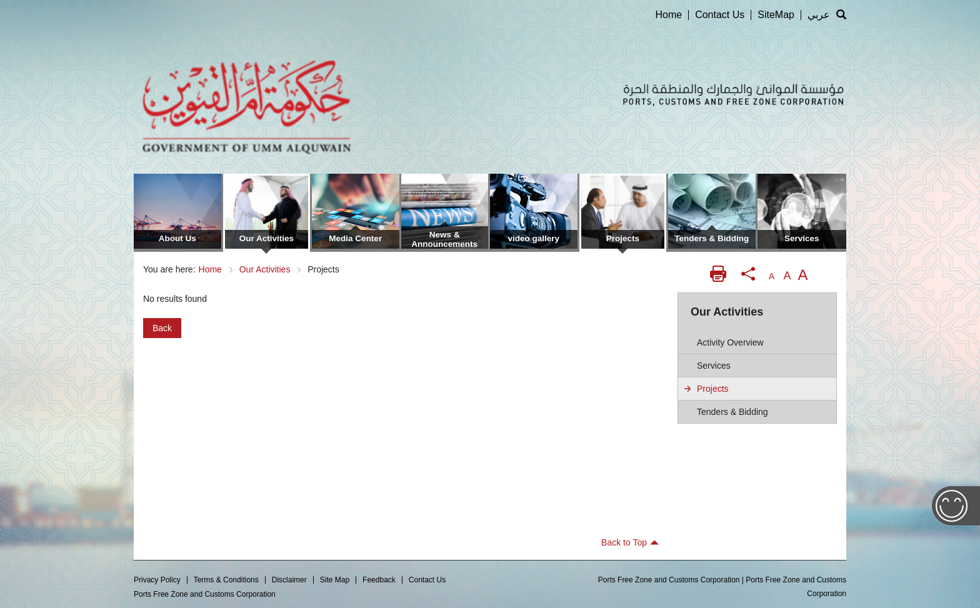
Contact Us (719, 14)
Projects (713, 389)
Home (668, 14)
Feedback (379, 580)
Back (162, 328)
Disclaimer (289, 580)
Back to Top (630, 542)
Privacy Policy (157, 580)
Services (714, 366)
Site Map (334, 580)
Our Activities (265, 269)
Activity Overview (730, 342)
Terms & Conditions (226, 580)
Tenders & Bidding (732, 412)
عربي (819, 14)
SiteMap (776, 14)
